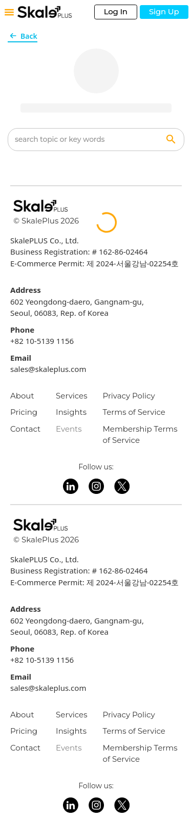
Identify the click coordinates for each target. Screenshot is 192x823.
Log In (115, 11)
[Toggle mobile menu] (9, 12)
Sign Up (164, 11)
